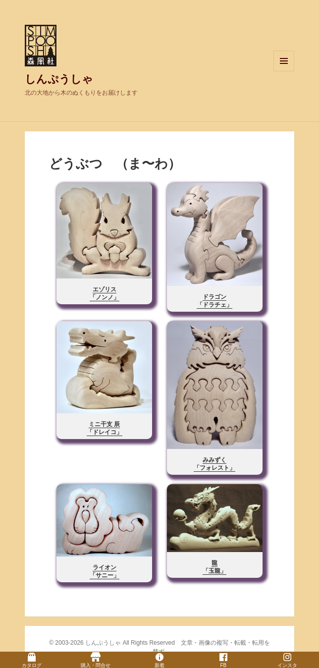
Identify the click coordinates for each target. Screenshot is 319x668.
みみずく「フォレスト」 (214, 463)
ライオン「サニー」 (104, 571)
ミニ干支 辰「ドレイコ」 (104, 428)
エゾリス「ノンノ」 (104, 293)
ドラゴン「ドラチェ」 (214, 300)
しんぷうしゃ (59, 79)
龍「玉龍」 (214, 566)
